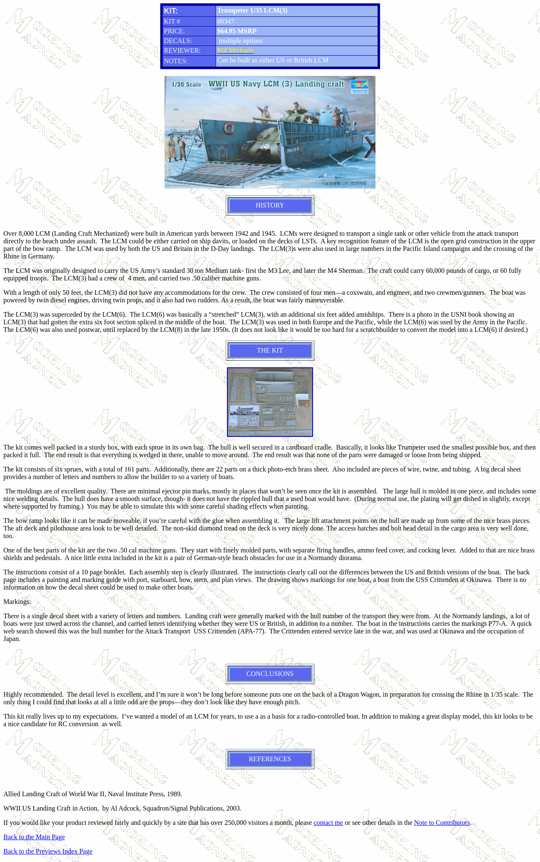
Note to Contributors (442, 822)
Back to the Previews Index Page (47, 851)
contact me (328, 822)
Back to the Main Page (34, 836)
